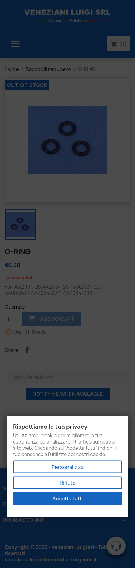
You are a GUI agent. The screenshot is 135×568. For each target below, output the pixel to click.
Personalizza (68, 467)
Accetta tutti (68, 498)
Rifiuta (68, 482)
